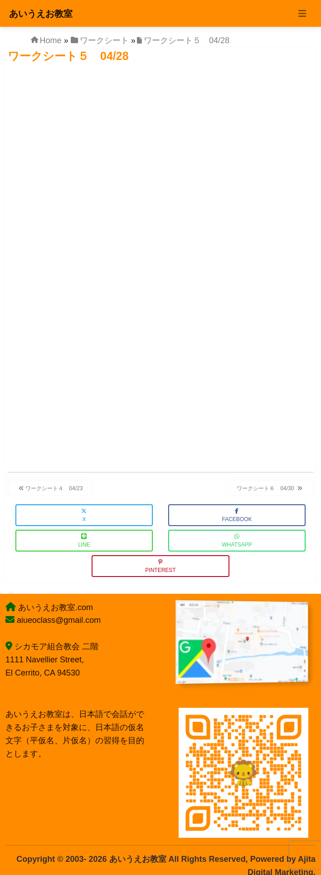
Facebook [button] (237, 515)
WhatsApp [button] (237, 541)
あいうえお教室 (41, 14)
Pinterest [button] (160, 566)
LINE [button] (84, 541)
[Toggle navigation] (302, 13)
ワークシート (104, 40)
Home (51, 40)
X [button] (84, 515)
